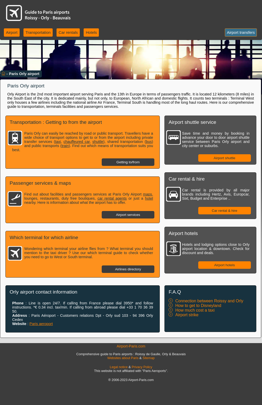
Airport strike (187, 315)
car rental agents (112, 198)
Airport (12, 32)
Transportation (38, 32)
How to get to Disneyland (198, 305)
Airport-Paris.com (131, 346)
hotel (149, 198)
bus (149, 142)
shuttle (97, 142)
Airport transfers (241, 32)
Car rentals (68, 32)
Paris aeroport (41, 324)
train (65, 146)
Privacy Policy (142, 367)
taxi (58, 142)
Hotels (91, 32)
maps (147, 194)
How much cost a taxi (195, 310)
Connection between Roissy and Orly (209, 301)
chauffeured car (76, 142)
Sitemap (148, 358)
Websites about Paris (123, 358)
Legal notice (119, 367)
